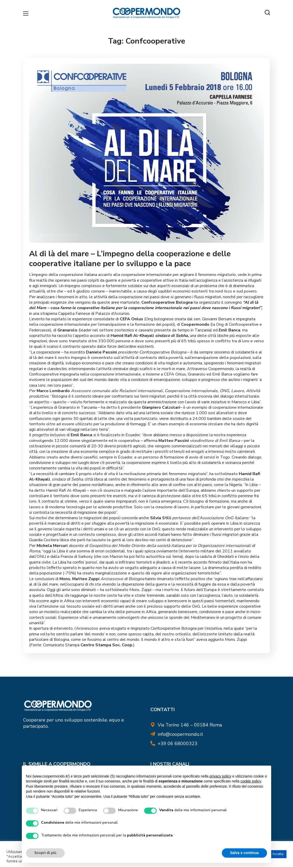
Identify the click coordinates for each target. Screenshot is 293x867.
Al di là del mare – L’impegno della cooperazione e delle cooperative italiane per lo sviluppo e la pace (131, 258)
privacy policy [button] (220, 776)
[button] (267, 13)
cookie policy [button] (251, 781)
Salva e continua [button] (244, 853)
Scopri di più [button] (45, 853)
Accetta (277, 854)
